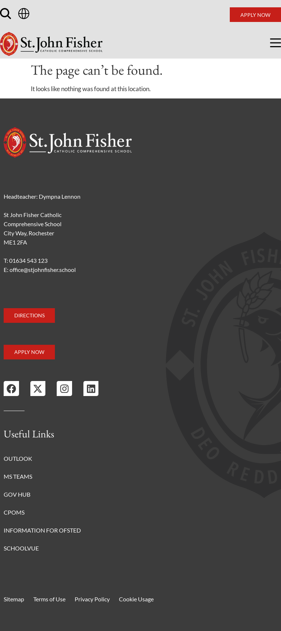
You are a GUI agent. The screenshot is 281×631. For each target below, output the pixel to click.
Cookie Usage (136, 598)
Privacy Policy (92, 598)
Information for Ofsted (42, 530)
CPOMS (14, 512)
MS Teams (18, 476)
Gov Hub (17, 494)
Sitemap (14, 598)
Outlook (18, 458)
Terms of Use (49, 598)
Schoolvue (21, 548)
